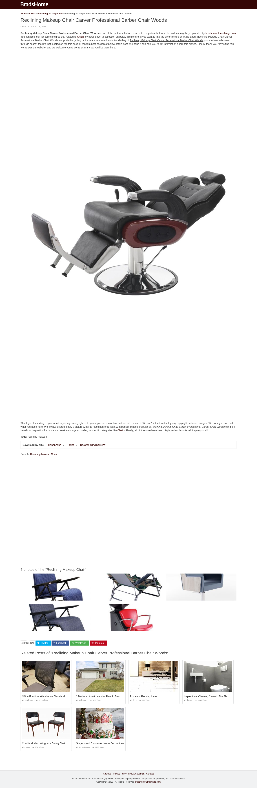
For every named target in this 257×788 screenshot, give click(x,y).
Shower (188, 700)
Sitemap (107, 774)
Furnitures (27, 700)
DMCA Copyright (136, 774)
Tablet (70, 445)
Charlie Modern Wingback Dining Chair (44, 743)
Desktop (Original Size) (93, 445)
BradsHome (36, 4)
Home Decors (83, 747)
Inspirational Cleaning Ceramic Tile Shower (208, 696)
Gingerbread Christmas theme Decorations (100, 743)
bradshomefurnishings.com (220, 33)
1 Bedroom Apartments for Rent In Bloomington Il (103, 696)
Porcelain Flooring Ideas (143, 696)
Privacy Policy (120, 774)
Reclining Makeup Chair (43, 454)
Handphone (54, 445)
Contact (150, 774)
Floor (133, 700)
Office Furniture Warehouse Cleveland (43, 696)
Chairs (23, 27)
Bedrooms (81, 700)
